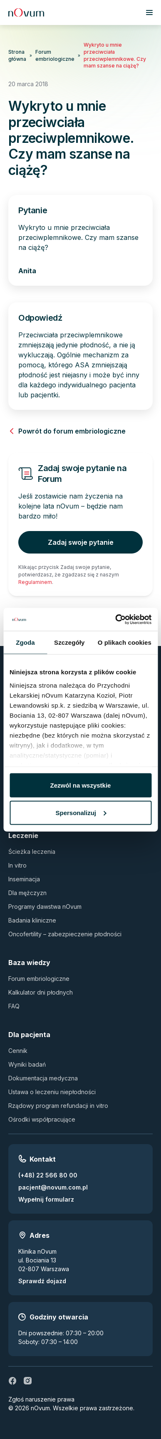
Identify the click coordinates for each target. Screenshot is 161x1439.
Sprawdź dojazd (42, 1280)
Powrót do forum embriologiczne (67, 431)
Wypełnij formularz (46, 1199)
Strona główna (17, 55)
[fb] (12, 1381)
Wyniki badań (27, 1064)
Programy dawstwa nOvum (45, 906)
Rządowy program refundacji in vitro (58, 1105)
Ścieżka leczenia (31, 851)
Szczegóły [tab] (69, 642)
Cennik (17, 1050)
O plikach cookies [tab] (124, 642)
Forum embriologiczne (54, 55)
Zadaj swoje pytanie (81, 542)
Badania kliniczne (32, 920)
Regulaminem (35, 582)
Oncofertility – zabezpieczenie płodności (64, 934)
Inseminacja (24, 879)
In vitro (17, 865)
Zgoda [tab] (25, 642)
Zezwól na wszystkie (80, 785)
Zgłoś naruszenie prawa (41, 1399)
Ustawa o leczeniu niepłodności (52, 1091)
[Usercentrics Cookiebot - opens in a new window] (115, 619)
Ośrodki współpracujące (41, 1119)
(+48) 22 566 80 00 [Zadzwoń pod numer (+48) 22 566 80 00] (47, 1175)
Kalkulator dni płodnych (40, 992)
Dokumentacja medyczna (43, 1078)
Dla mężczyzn (27, 892)
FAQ (14, 1006)
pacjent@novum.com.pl (53, 1187)
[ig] (27, 1381)
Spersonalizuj (80, 812)
